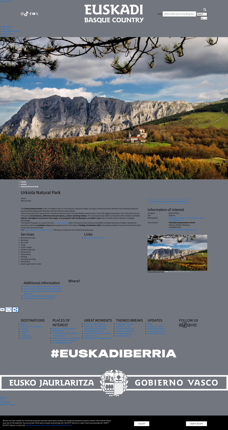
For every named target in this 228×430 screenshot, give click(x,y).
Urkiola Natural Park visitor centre (38, 230)
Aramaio (179, 218)
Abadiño (172, 218)
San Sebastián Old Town (62, 342)
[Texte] (179, 14)
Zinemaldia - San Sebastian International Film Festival (95, 327)
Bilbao (23, 324)
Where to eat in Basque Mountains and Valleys (42, 288)
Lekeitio (24, 328)
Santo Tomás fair (91, 336)
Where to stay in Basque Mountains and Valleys (42, 286)
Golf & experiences (123, 336)
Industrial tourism (123, 326)
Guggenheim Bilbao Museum (64, 328)
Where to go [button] (7, 26)
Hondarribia (26, 336)
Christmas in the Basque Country (97, 333)
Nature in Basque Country (94, 238)
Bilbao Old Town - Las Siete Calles (66, 338)
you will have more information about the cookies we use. (48, 425)
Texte (159, 14)
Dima (194, 218)
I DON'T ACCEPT (196, 424)
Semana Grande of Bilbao (94, 324)
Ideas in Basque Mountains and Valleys (39, 298)
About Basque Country (156, 328)
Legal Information (7, 404)
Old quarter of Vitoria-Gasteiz (64, 340)
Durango (200, 218)
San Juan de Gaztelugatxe (31, 326)
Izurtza (172, 220)
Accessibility (5, 402)
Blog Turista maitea (155, 326)
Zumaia (24, 333)
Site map (3, 397)
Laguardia (25, 331)
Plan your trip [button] (7, 33)
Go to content (6, 1)
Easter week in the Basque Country (98, 338)
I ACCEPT (141, 424)
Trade (2, 400)
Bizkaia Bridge (58, 331)
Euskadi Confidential (124, 333)
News (149, 324)
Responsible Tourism (156, 333)
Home (23, 182)
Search (202, 14)
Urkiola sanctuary (61, 223)
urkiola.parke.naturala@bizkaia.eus (183, 229)
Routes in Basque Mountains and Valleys (40, 296)
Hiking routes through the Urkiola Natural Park (168, 201)
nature (24, 184)
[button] (204, 9)
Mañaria (178, 220)
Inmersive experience (156, 331)
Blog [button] (4, 36)
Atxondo (187, 218)
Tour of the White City (125, 328)
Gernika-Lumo (26, 338)
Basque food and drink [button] (11, 31)
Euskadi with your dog (124, 324)
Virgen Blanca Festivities (94, 331)
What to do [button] (6, 29)
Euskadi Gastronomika (125, 331)
